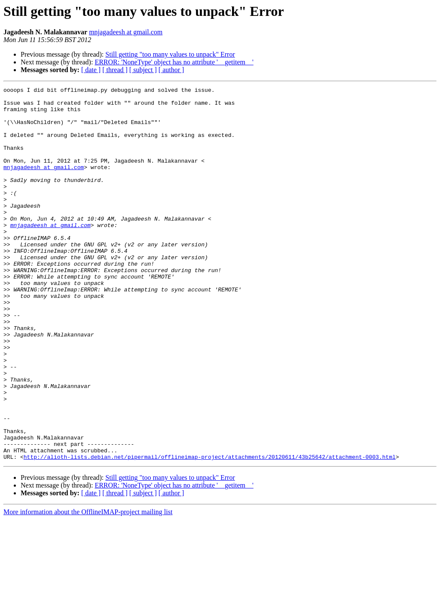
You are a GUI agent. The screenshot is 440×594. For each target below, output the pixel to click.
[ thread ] (115, 69)
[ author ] (171, 69)
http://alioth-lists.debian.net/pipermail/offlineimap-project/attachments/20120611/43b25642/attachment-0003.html (210, 531)
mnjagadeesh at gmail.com (125, 32)
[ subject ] (143, 69)
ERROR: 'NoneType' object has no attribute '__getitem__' (174, 62)
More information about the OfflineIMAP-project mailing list (87, 586)
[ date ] (91, 69)
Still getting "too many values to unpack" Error (170, 54)
